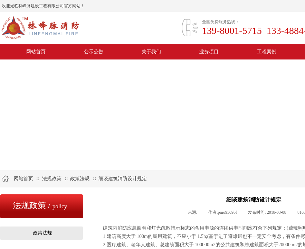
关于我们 (151, 51)
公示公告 (93, 51)
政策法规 (79, 178)
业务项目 (209, 51)
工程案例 (266, 51)
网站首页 (36, 51)
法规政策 (51, 178)
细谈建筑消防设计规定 (122, 178)
